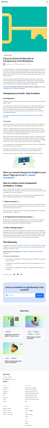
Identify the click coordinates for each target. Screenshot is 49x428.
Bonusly (12, 106)
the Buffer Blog (18, 141)
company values (13, 138)
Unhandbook (42, 130)
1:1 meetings (27, 235)
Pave (22, 82)
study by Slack (6, 72)
